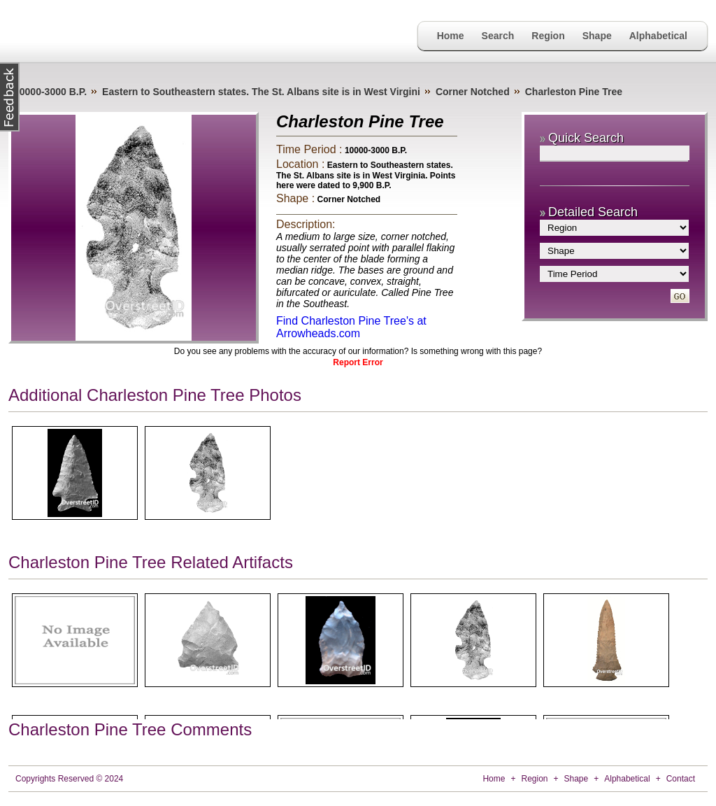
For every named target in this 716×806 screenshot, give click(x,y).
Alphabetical (658, 35)
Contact (680, 779)
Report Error (357, 362)
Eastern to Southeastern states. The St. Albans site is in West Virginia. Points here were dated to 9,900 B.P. (366, 175)
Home (450, 35)
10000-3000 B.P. (50, 91)
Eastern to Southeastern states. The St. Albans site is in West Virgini (261, 91)
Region (547, 35)
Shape (597, 35)
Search (498, 35)
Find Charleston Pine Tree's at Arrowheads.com (351, 327)
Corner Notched (473, 91)
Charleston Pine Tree (573, 91)
